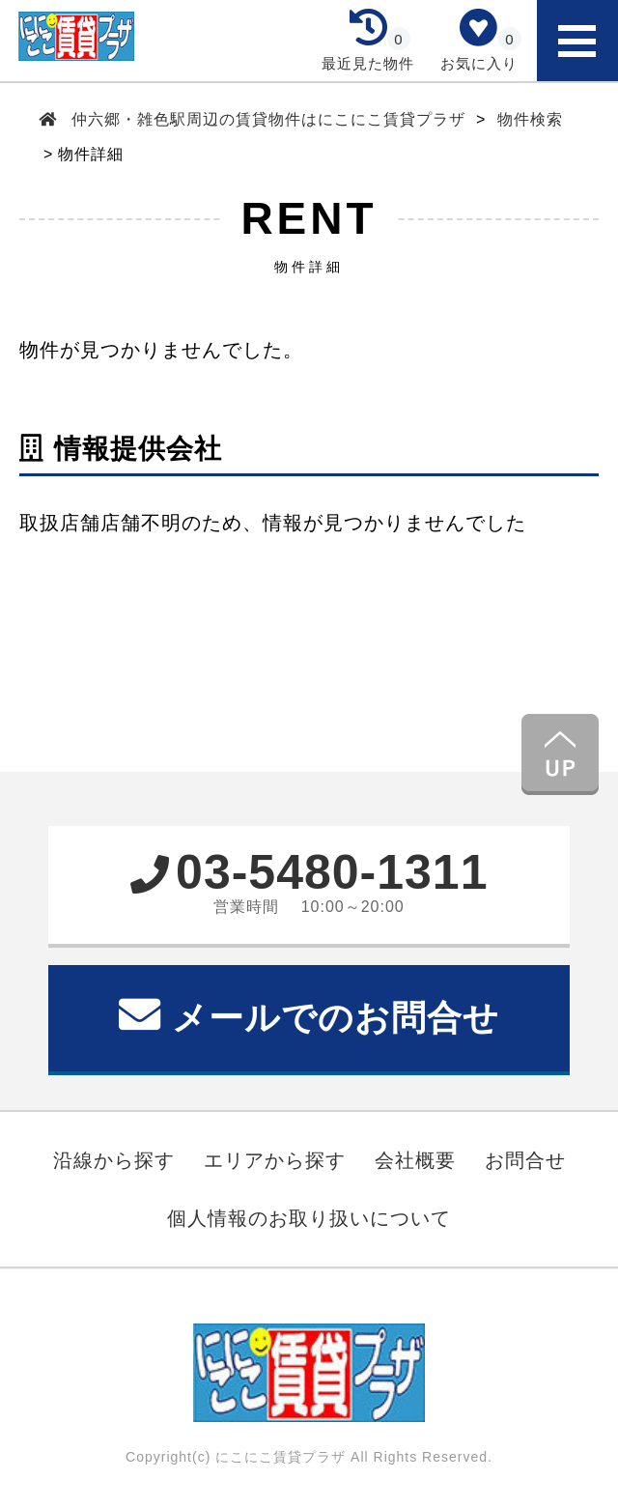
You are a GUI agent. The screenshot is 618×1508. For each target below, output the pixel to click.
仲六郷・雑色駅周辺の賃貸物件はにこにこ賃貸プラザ (269, 119)
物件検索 (530, 119)
